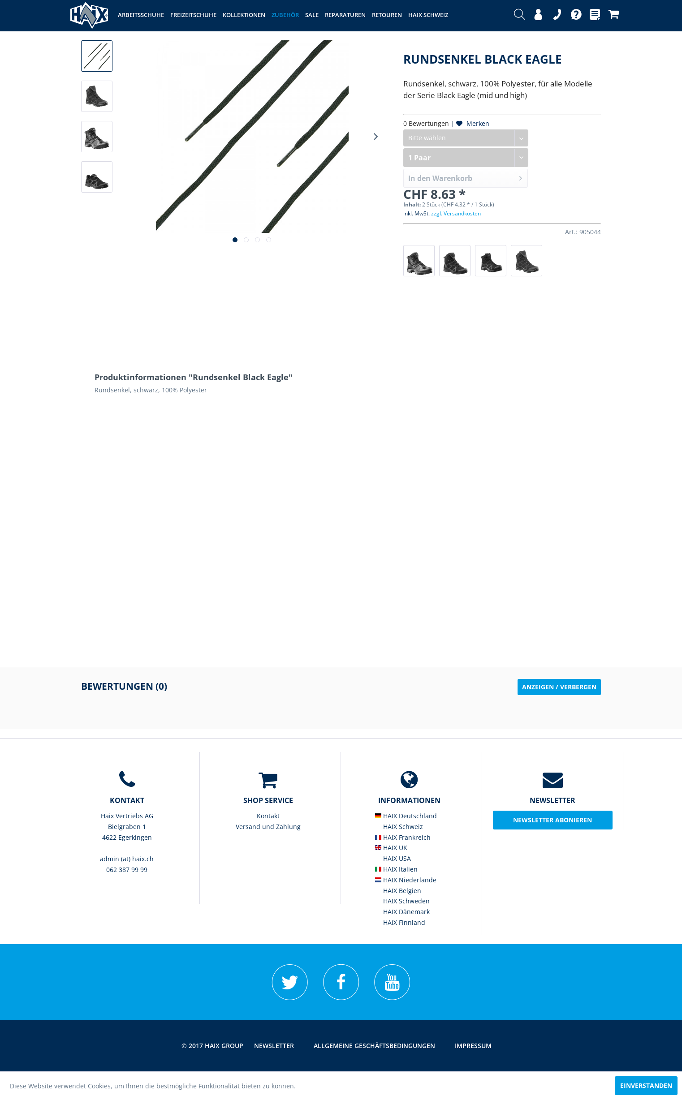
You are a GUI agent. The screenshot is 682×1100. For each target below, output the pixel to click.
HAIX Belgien (398, 890)
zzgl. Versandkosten (456, 213)
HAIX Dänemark (402, 911)
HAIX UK (391, 847)
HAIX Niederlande (405, 880)
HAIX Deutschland (406, 816)
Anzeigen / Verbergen (559, 687)
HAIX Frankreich (403, 837)
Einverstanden (646, 1085)
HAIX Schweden (402, 901)
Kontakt (268, 816)
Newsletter (274, 1045)
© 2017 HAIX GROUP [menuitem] (212, 1045)
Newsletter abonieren (552, 820)
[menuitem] (519, 16)
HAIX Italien (396, 869)
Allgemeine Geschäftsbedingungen (374, 1045)
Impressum (473, 1045)
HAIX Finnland (400, 922)
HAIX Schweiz (399, 826)
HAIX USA (393, 858)
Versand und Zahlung (268, 826)
